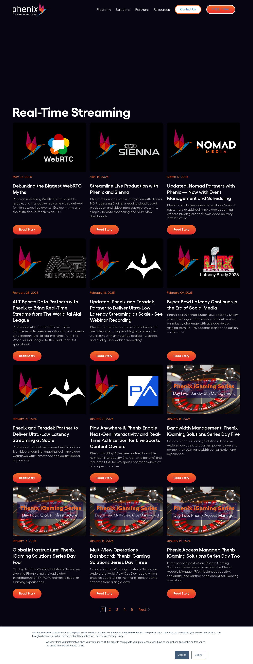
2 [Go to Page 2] (110, 609)
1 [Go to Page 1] (102, 609)
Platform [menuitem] (104, 9)
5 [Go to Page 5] (132, 609)
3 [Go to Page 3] (117, 609)
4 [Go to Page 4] (124, 609)
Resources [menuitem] (162, 9)
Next (144, 609)
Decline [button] (199, 655)
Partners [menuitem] (142, 9)
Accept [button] (182, 655)
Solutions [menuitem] (123, 9)
